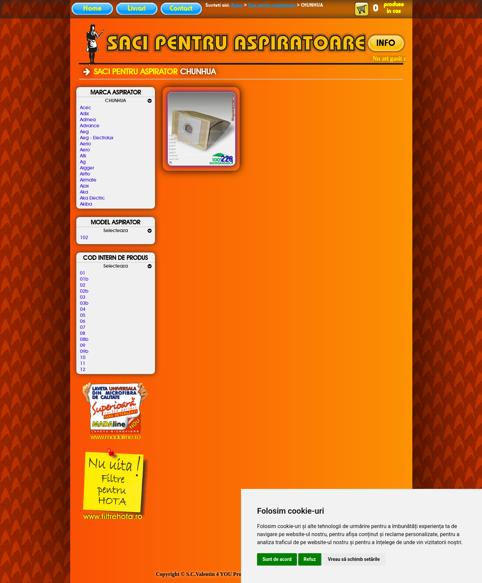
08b (84, 339)
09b (84, 351)
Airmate (88, 180)
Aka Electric (92, 198)
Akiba (86, 204)
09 (82, 345)
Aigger (87, 168)
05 (82, 315)
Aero (85, 150)
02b (84, 291)
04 (82, 309)
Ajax (84, 186)
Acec (85, 107)
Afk (83, 156)
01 (82, 273)
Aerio (85, 144)
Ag (83, 162)
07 (82, 327)
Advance (89, 126)
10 (82, 357)
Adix (84, 114)
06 (82, 321)
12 (82, 369)
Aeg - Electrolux (96, 138)
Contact (181, 9)
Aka (84, 192)
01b (84, 279)
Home (92, 9)
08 (82, 333)
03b (84, 303)
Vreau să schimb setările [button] (354, 559)
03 (82, 297)
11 (82, 363)
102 (84, 237)
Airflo (85, 174)
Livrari (137, 9)
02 (82, 285)
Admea (88, 120)
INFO (385, 43)
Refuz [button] (310, 559)
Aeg (84, 132)
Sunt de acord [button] (277, 559)
